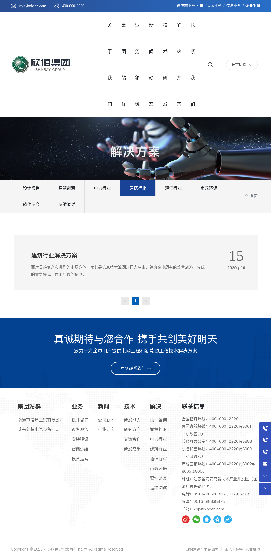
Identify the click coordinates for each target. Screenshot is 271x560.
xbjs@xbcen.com (32, 6)
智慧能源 (66, 188)
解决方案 (135, 156)
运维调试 (66, 204)
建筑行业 (137, 188)
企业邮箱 (252, 5)
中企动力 (211, 549)
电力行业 (102, 188)
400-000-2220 (73, 6)
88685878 (239, 494)
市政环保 (208, 188)
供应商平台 (186, 5)
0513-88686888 (209, 494)
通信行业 (173, 188)
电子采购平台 (211, 5)
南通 (228, 549)
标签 (239, 549)
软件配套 (31, 204)
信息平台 (233, 5)
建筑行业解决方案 (54, 255)
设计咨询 (31, 188)
